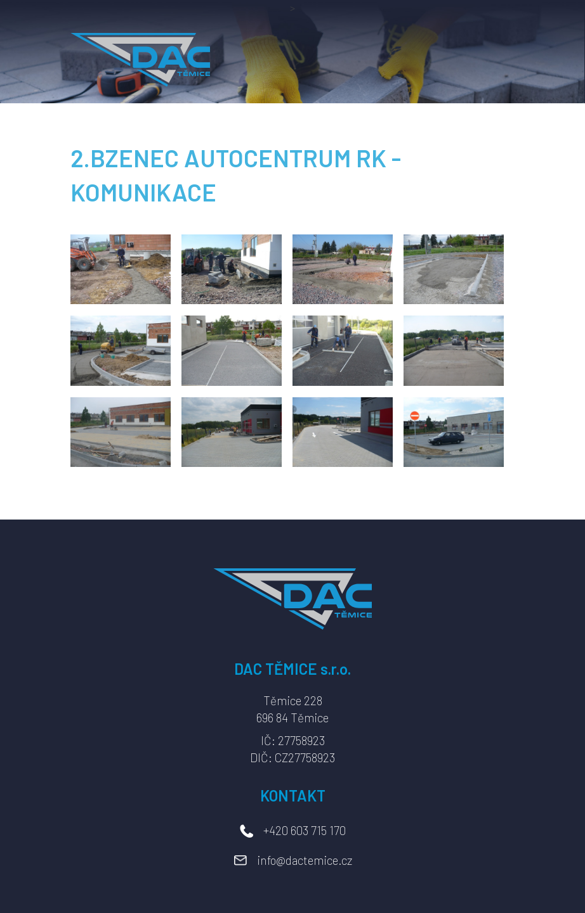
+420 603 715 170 (304, 830)
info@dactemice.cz (304, 860)
